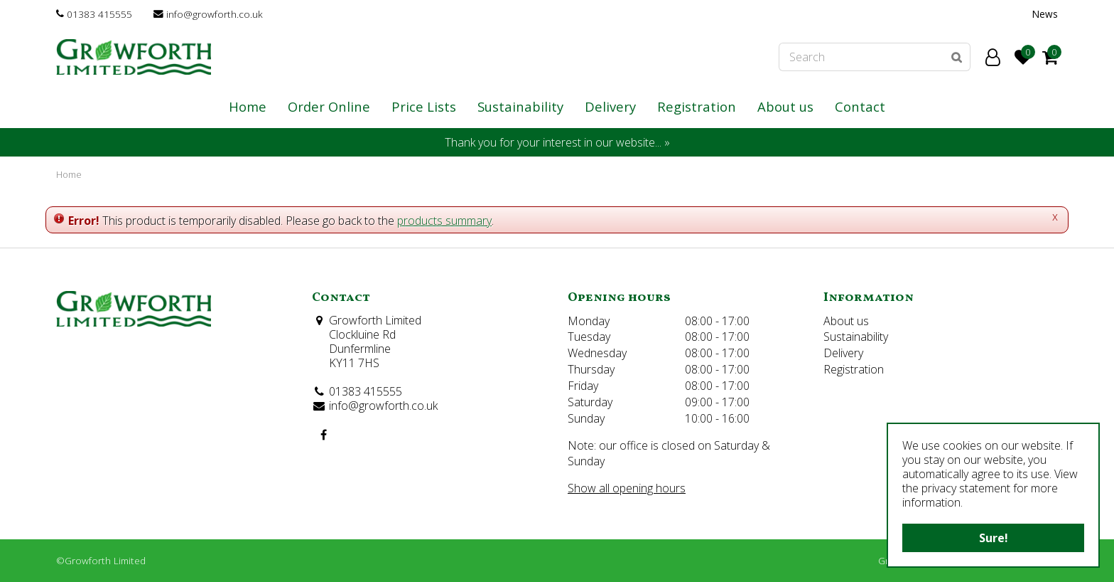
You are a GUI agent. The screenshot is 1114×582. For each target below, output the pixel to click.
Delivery (843, 353)
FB (323, 434)
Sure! (993, 538)
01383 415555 (99, 14)
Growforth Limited (375, 320)
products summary (444, 220)
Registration (853, 369)
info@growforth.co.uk (214, 14)
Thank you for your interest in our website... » (557, 142)
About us (846, 321)
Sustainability (855, 336)
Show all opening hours (627, 488)
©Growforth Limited (101, 560)
